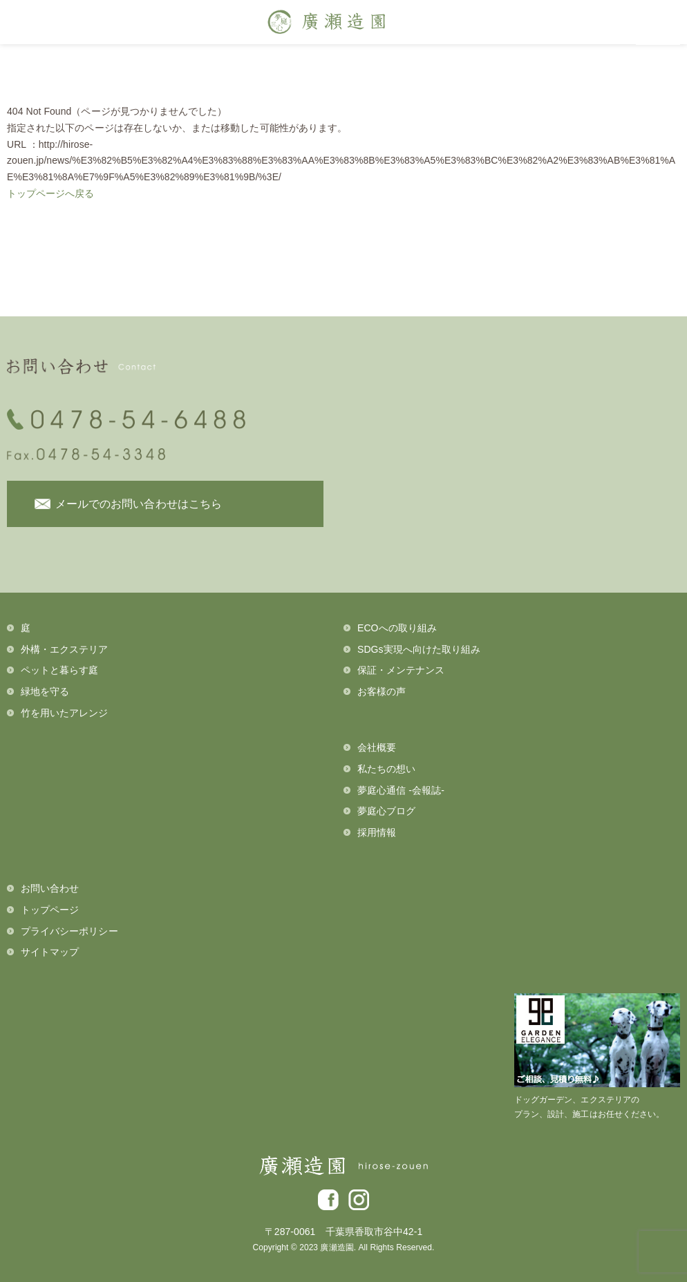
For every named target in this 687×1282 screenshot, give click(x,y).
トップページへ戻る (51, 193)
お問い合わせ (50, 888)
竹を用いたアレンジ (65, 712)
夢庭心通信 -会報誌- (400, 790)
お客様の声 (381, 691)
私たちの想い (386, 768)
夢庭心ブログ (386, 810)
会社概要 (376, 747)
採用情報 (376, 832)
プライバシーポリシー (69, 931)
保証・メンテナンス (401, 670)
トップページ (50, 909)
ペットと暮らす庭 (59, 670)
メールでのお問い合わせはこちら (138, 504)
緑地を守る (45, 691)
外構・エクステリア (65, 649)
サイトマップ (50, 951)
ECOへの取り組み (397, 627)
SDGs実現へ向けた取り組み (418, 649)
